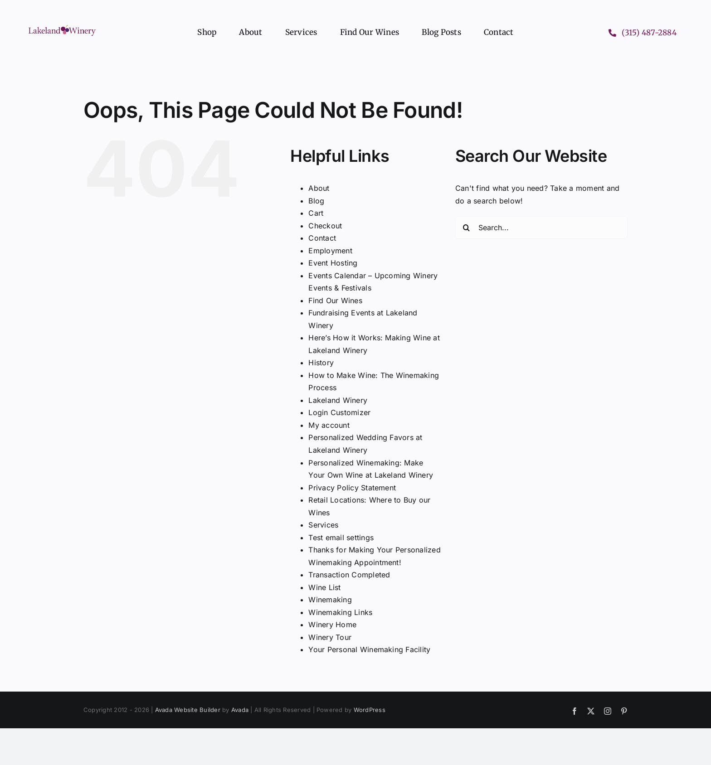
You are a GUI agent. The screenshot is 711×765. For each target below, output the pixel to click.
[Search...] (541, 227)
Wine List (324, 587)
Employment (330, 250)
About (318, 188)
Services (323, 524)
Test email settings (341, 537)
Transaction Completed (349, 574)
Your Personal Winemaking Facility (369, 649)
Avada (239, 709)
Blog (316, 200)
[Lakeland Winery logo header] (62, 26)
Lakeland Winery (337, 400)
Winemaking (329, 599)
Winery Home (332, 624)
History (321, 362)
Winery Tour (329, 637)
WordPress (369, 709)
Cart (315, 213)
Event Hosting (332, 262)
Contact (322, 237)
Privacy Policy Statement (352, 487)
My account (328, 425)
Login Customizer (339, 412)
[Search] (466, 227)
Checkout (325, 225)
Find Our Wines (335, 300)
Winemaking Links (340, 612)
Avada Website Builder (187, 709)
